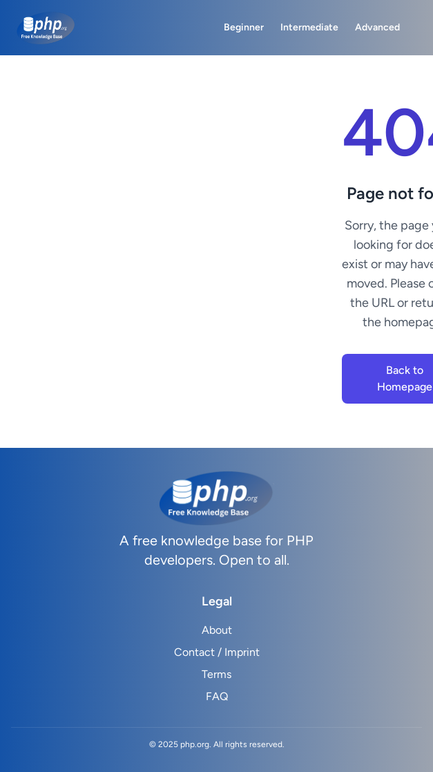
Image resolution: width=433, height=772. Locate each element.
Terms (216, 674)
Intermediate (309, 27)
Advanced (377, 27)
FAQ (217, 696)
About (217, 630)
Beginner (244, 27)
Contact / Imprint (217, 652)
